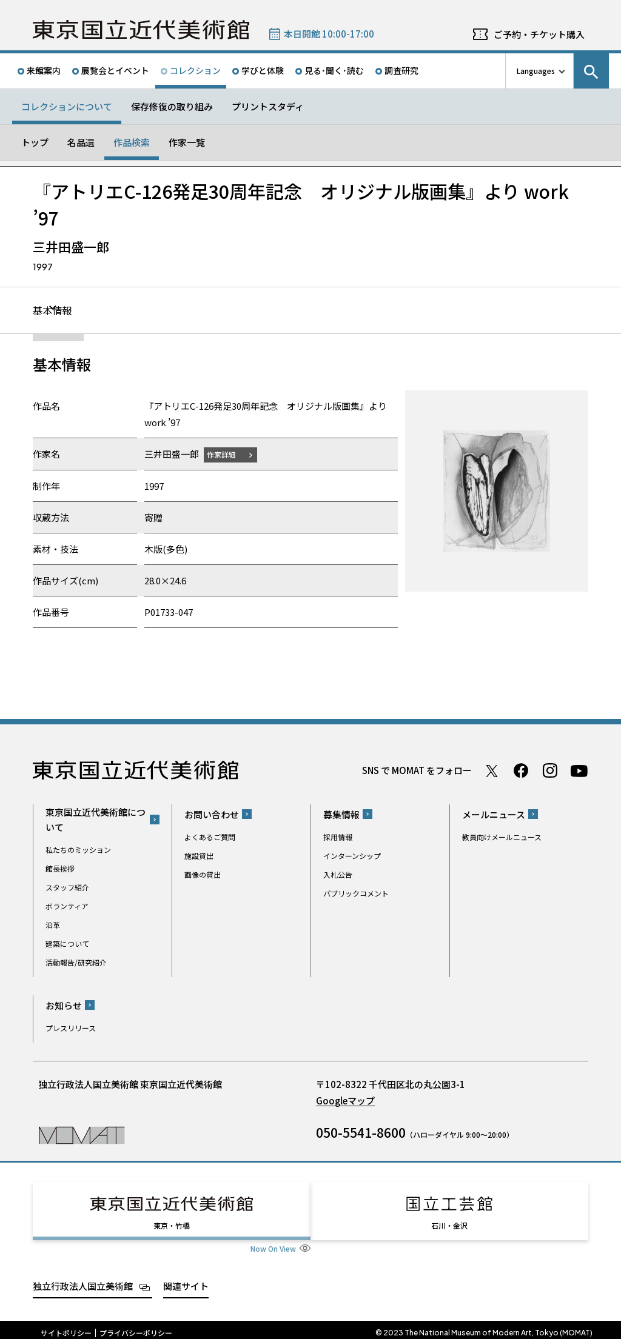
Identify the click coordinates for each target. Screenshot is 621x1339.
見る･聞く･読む (334, 70)
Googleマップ (345, 1101)
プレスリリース (70, 1028)
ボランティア (67, 906)
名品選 (81, 142)
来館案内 (44, 70)
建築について (67, 944)
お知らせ (63, 1006)
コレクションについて (66, 106)
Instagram (550, 771)
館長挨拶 (60, 869)
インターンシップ (352, 856)
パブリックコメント (356, 894)
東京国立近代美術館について (95, 820)
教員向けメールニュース (502, 837)
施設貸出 (198, 856)
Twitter (492, 771)
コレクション (195, 70)
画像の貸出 (202, 875)
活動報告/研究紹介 (76, 963)
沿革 (52, 925)
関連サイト (186, 1280)
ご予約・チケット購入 (539, 34)
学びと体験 (262, 70)
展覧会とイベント (115, 70)
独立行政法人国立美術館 (83, 1280)
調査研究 (401, 70)
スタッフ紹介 (67, 888)
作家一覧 (187, 142)
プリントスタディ (268, 106)
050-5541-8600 (361, 1133)
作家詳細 (225, 455)
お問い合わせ (211, 815)
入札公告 (337, 875)
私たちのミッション (78, 850)
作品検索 (131, 142)
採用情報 (337, 837)
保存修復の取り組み (172, 106)
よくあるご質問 (209, 837)
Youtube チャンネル (579, 771)
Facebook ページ (521, 771)
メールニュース (493, 815)
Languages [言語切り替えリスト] (536, 70)
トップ (35, 142)
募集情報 (341, 815)
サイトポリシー (66, 1327)
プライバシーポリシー (135, 1327)
